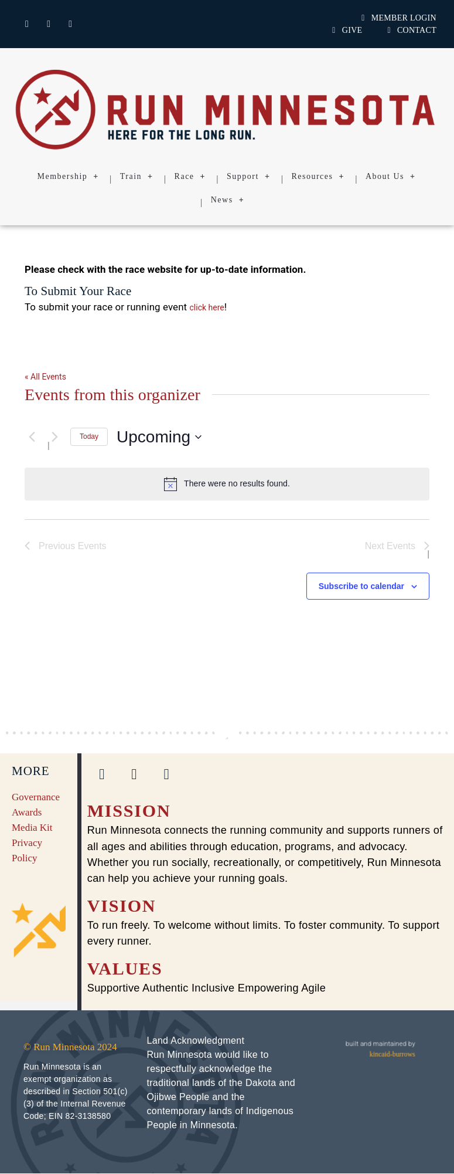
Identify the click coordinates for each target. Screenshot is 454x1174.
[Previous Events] (32, 437)
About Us (391, 177)
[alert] (227, 484)
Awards (27, 812)
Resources (317, 177)
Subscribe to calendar (361, 586)
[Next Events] (54, 437)
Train (136, 177)
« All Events (45, 376)
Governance (36, 797)
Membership (68, 177)
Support (248, 177)
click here (207, 307)
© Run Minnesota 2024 (70, 1047)
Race (190, 177)
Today (89, 436)
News (227, 200)
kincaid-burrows (392, 1054)
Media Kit (32, 827)
